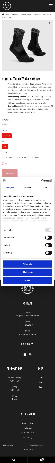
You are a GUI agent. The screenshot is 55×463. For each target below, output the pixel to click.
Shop (40, 382)
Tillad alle (27, 264)
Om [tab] (45, 187)
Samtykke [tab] (9, 187)
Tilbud (40, 378)
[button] (50, 23)
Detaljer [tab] (27, 187)
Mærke (4, 131)
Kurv (40, 387)
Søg (14, 460)
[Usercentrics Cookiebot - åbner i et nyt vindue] (41, 180)
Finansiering (27, 438)
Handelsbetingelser (8, 445)
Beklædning (14, 14)
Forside (7, 14)
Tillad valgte (27, 272)
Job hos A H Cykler (27, 433)
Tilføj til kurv (9, 173)
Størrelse (5, 153)
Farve (3, 142)
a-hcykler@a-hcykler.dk (27, 334)
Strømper (35, 14)
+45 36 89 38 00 (27, 325)
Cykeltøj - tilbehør (25, 14)
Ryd (6, 164)
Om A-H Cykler (27, 423)
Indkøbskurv (36, 458)
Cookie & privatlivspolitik (37, 445)
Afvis (27, 280)
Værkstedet (27, 428)
